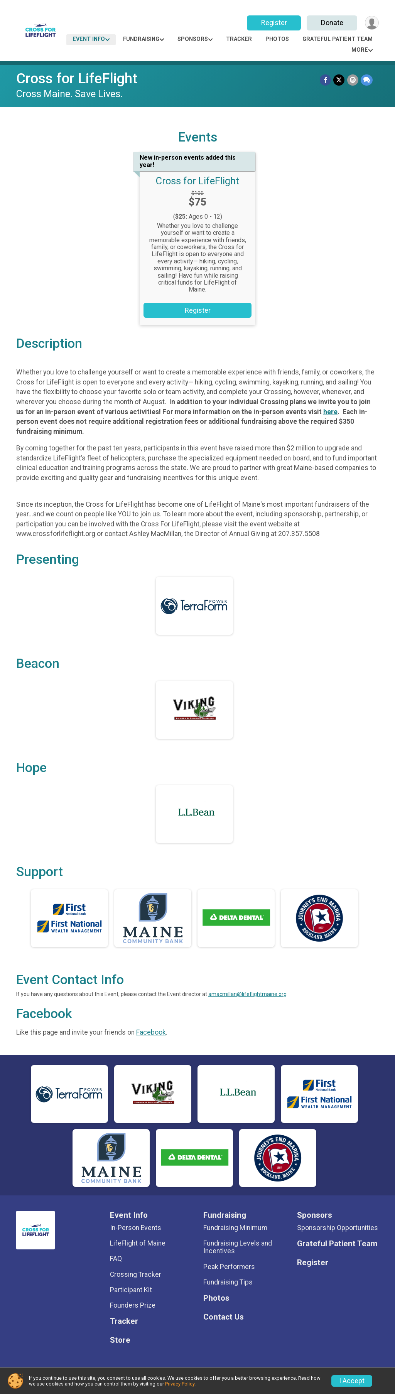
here (330, 412)
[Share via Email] (352, 80)
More (359, 50)
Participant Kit (131, 1290)
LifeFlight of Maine (137, 1243)
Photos (277, 39)
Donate (332, 23)
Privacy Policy (179, 1384)
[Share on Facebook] (325, 80)
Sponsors (192, 39)
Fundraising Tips (228, 1282)
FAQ (116, 1259)
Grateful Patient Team (337, 39)
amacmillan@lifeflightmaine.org (247, 994)
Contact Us (223, 1317)
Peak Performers (229, 1267)
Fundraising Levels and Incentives (237, 1247)
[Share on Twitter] (339, 80)
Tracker (239, 39)
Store (120, 1340)
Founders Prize (132, 1305)
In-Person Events (135, 1228)
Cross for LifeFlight (76, 78)
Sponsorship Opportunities (337, 1228)
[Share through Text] (367, 80)
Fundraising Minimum (235, 1228)
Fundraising (141, 39)
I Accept (352, 1381)
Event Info (89, 39)
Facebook (151, 1032)
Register (274, 23)
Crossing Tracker (135, 1274)
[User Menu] (372, 23)
